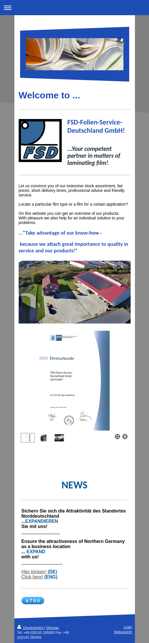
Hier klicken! (34, 571)
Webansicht (123, 632)
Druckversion (30, 628)
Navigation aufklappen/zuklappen (74, 7)
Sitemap (52, 628)
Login (127, 627)
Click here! (32, 576)
